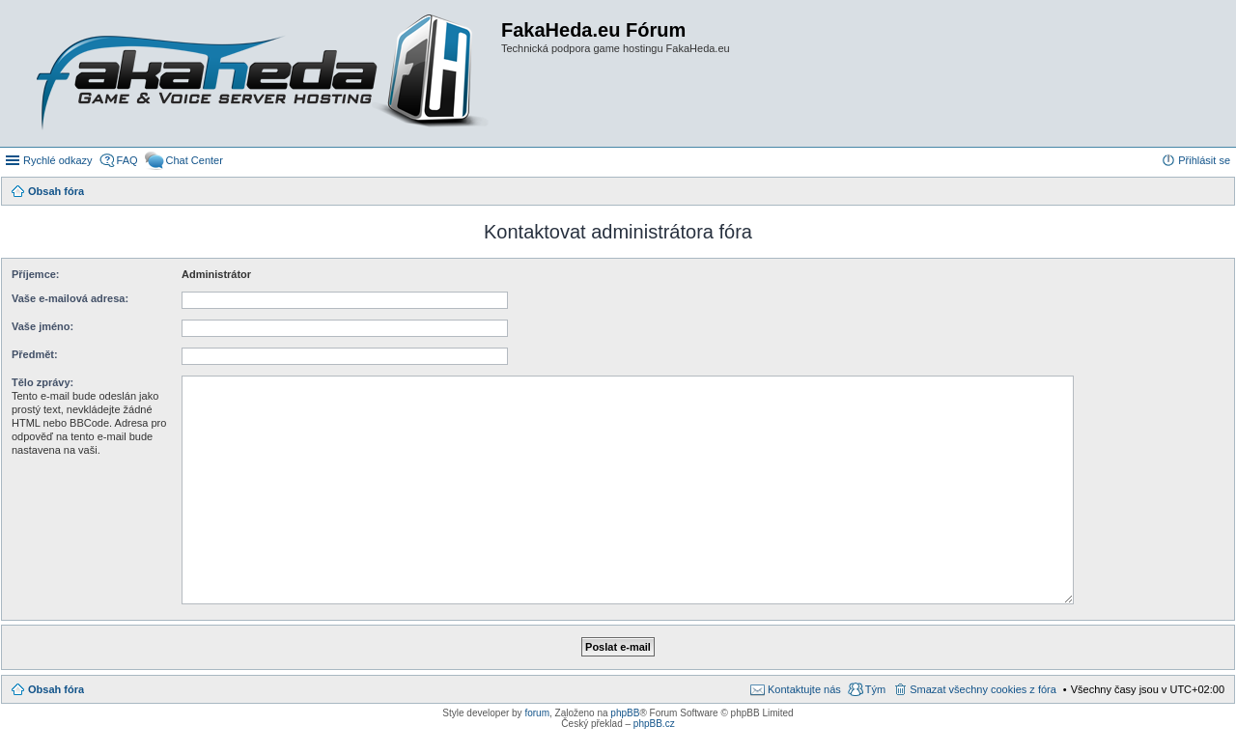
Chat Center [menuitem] (194, 160)
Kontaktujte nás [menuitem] (804, 689)
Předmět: (35, 354)
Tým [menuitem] (875, 689)
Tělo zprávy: (42, 382)
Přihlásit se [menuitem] (1204, 160)
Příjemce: (36, 274)
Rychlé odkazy (58, 160)
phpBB (624, 713)
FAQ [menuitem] (127, 160)
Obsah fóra (56, 689)
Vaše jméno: (42, 326)
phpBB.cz (654, 723)
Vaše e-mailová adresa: (70, 298)
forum (536, 713)
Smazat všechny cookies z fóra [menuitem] (983, 689)
